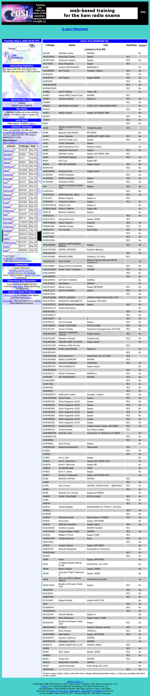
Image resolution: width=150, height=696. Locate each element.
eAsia (6, 170)
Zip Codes (7, 301)
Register (80, 29)
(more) (22, 117)
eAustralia (8, 174)
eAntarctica (9, 166)
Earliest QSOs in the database (22, 273)
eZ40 (6, 250)
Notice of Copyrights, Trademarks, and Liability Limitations (76, 691)
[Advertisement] (22, 85)
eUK (6, 234)
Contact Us (17, 57)
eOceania (8, 218)
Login (67, 29)
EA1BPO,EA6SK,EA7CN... (21, 270)
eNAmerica (9, 210)
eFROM (7, 198)
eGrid (6, 202)
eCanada (8, 178)
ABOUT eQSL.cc (75, 681)
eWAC (7, 238)
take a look (18, 286)
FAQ (14, 55)
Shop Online (10, 295)
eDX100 (7, 186)
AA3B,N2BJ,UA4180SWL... (15, 258)
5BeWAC (8, 154)
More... (29, 297)
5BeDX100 (9, 150)
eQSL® (44, 686)
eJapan (7, 206)
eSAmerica (9, 226)
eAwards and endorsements (16, 132)
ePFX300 (8, 222)
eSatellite (8, 230)
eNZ (6, 214)
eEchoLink (8, 190)
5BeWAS (8, 158)
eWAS (7, 246)
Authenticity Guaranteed (20, 260)
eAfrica (7, 162)
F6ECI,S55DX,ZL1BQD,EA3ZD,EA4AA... (22, 142)
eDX (6, 182)
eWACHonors (10, 242)
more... (33, 123)
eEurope (8, 194)
